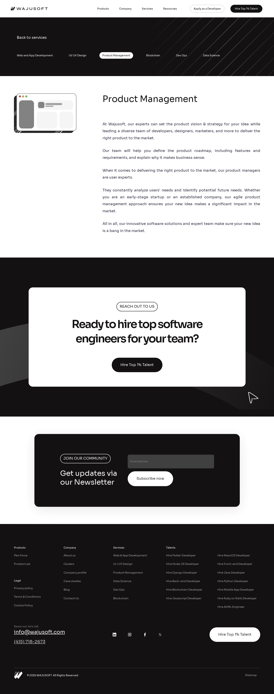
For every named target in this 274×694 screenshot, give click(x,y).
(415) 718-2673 (29, 641)
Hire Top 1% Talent (137, 365)
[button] (103, 9)
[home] (29, 8)
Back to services (32, 37)
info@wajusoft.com (39, 632)
